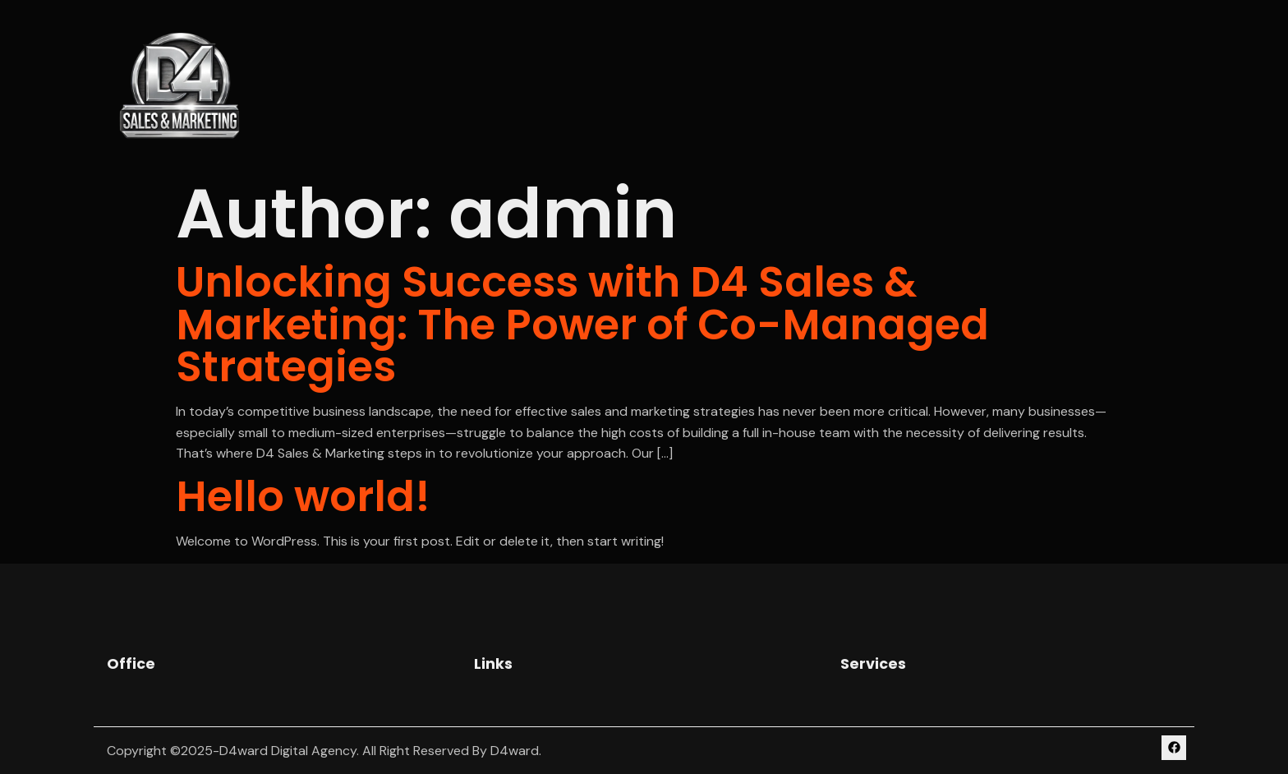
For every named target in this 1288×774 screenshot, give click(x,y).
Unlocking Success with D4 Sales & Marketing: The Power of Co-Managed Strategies (582, 323)
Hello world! (303, 496)
